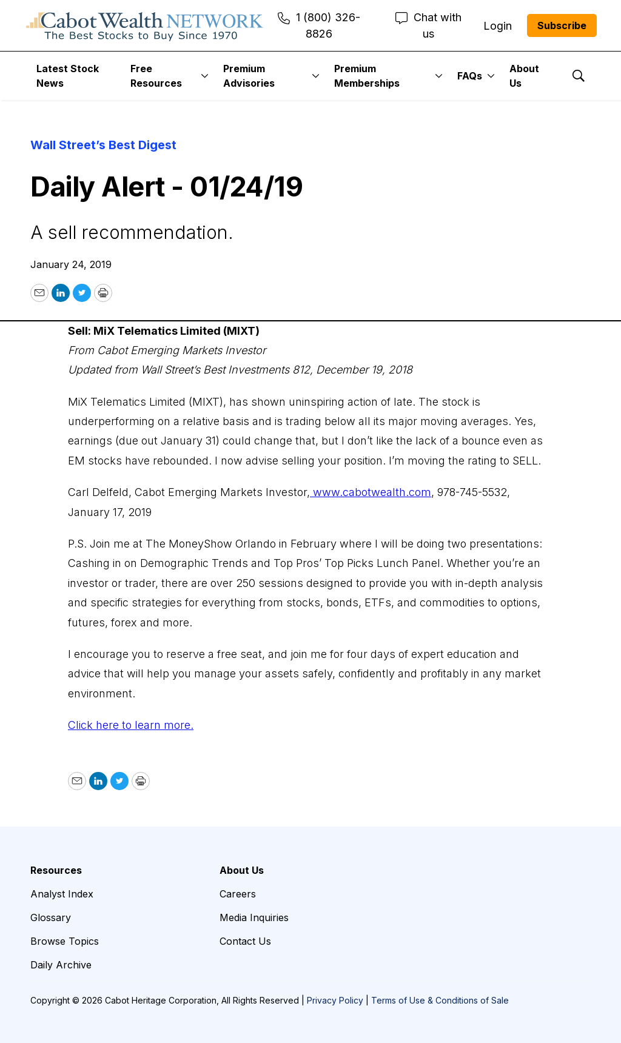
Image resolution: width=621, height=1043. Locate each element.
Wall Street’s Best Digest (103, 145)
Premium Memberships (367, 75)
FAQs (469, 76)
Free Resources (156, 75)
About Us (524, 75)
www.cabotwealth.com (370, 492)
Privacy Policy (335, 1000)
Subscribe (561, 25)
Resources (56, 870)
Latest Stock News (67, 75)
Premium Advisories (249, 75)
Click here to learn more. (130, 725)
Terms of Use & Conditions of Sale (440, 1000)
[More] (204, 76)
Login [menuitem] (497, 25)
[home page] (144, 25)
